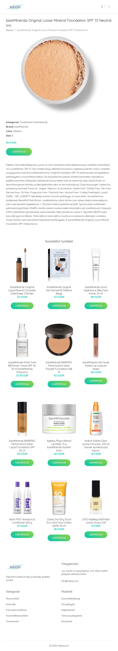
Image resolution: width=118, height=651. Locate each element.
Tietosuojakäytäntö (71, 615)
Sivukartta (66, 621)
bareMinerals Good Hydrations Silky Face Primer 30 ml (96, 290)
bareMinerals (41, 122)
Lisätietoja (19, 151)
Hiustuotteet (12, 598)
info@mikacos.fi (70, 581)
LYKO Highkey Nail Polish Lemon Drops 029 (96, 521)
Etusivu (9, 30)
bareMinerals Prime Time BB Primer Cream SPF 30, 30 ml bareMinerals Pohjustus (22, 367)
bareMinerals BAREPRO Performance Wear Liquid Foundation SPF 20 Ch (22, 445)
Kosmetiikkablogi (70, 598)
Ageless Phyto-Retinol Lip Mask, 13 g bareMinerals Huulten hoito (59, 445)
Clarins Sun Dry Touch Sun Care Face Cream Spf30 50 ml (59, 522)
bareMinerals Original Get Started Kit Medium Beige (59, 290)
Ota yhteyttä (68, 604)
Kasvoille (11, 604)
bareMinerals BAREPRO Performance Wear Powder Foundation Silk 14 (59, 367)
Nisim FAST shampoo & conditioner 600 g (22, 521)
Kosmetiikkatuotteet (17, 615)
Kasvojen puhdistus (16, 609)
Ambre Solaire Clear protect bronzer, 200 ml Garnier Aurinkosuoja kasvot (96, 445)
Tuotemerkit (26, 122)
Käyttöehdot (68, 609)
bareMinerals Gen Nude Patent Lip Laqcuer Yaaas (96, 365)
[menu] (109, 6)
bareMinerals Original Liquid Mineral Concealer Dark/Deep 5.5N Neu (22, 290)
